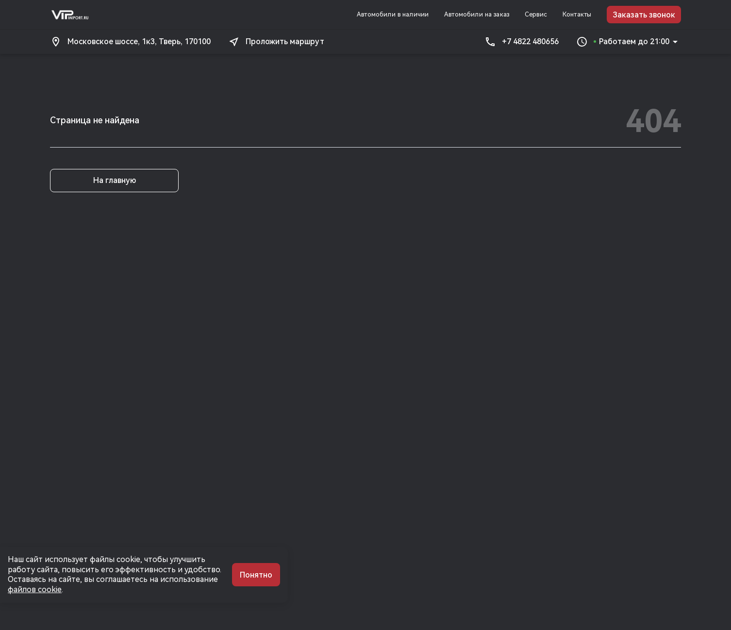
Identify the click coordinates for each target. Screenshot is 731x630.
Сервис (536, 14)
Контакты (577, 14)
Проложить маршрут (276, 42)
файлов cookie (35, 589)
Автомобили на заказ (476, 14)
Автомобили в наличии (393, 14)
